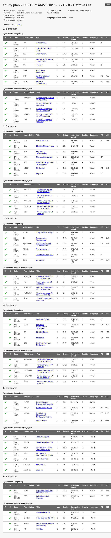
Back (108, 5)
